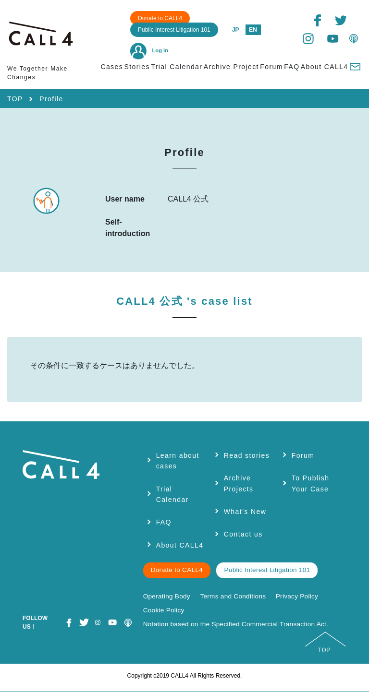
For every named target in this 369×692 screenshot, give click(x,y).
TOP (15, 99)
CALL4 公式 (184, 301)
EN (253, 29)
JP (235, 29)
